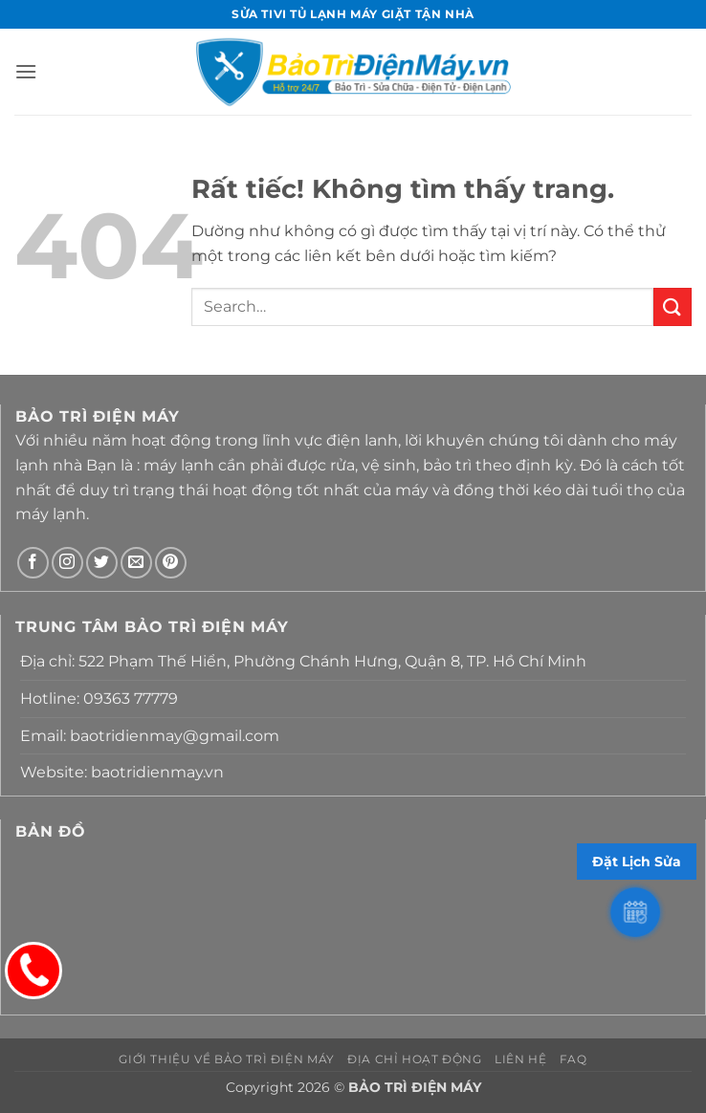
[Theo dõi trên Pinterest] (171, 562)
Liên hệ (520, 1059)
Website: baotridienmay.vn (122, 772)
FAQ (573, 1059)
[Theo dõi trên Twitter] (102, 562)
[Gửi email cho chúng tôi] (136, 562)
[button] (25, 71)
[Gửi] (672, 306)
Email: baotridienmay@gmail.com (149, 736)
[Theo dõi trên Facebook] (33, 562)
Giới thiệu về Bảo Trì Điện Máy (226, 1059)
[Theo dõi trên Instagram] (67, 562)
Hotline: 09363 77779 (99, 698)
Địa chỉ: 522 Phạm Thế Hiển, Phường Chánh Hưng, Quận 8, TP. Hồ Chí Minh (303, 661)
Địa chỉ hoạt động (414, 1059)
